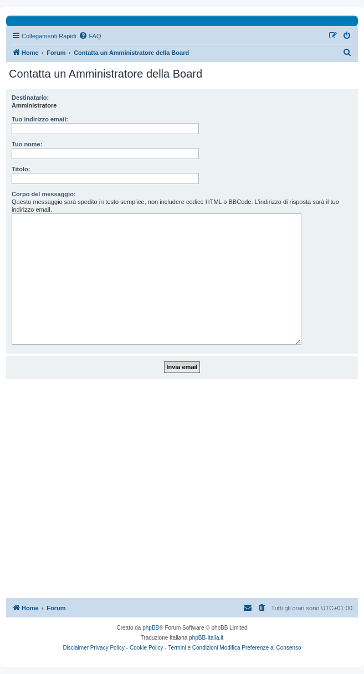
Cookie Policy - (148, 648)
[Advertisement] (182, 489)
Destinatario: (30, 97)
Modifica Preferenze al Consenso (260, 648)
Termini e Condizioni (193, 648)
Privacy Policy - (109, 648)
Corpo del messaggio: (44, 194)
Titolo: (21, 169)
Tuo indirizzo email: (40, 119)
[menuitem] (90, 36)
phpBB (150, 628)
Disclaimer (76, 648)
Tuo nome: (27, 144)
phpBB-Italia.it (206, 638)
